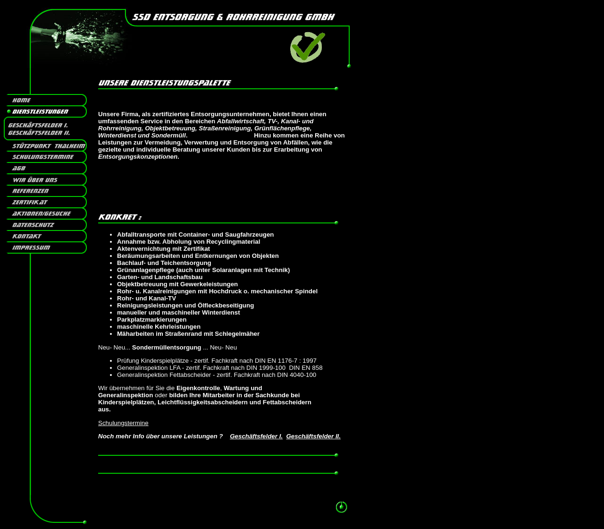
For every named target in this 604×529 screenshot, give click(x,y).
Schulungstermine (123, 423)
